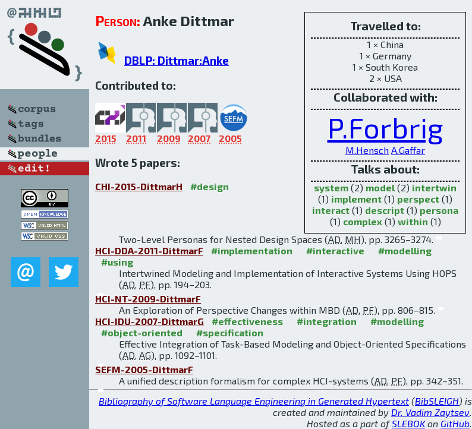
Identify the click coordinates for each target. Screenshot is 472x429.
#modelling (405, 250)
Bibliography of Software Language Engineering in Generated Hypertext (254, 400)
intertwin (434, 187)
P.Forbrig (385, 127)
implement (356, 198)
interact (331, 210)
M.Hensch (367, 150)
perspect (418, 198)
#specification (229, 332)
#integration (327, 321)
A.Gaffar (408, 150)
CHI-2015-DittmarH (138, 186)
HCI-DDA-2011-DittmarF (149, 250)
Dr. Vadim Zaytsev (430, 412)
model (380, 187)
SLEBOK (408, 423)
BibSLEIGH (437, 400)
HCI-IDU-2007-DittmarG (149, 321)
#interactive (335, 250)
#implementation (251, 250)
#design (209, 186)
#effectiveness (247, 321)
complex (362, 221)
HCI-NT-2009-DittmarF (148, 298)
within (413, 221)
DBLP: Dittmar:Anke (176, 60)
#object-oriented (141, 332)
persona (439, 210)
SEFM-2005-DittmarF (144, 369)
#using (117, 261)
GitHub (455, 423)
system (331, 187)
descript (384, 210)
